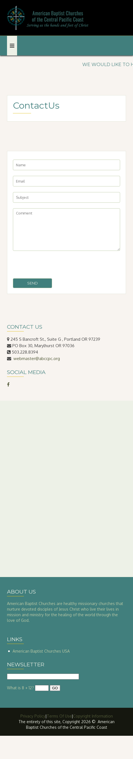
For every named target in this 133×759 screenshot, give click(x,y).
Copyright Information (93, 716)
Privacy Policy (32, 716)
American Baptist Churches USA (41, 651)
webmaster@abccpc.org (36, 358)
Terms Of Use (59, 716)
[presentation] (55, 264)
